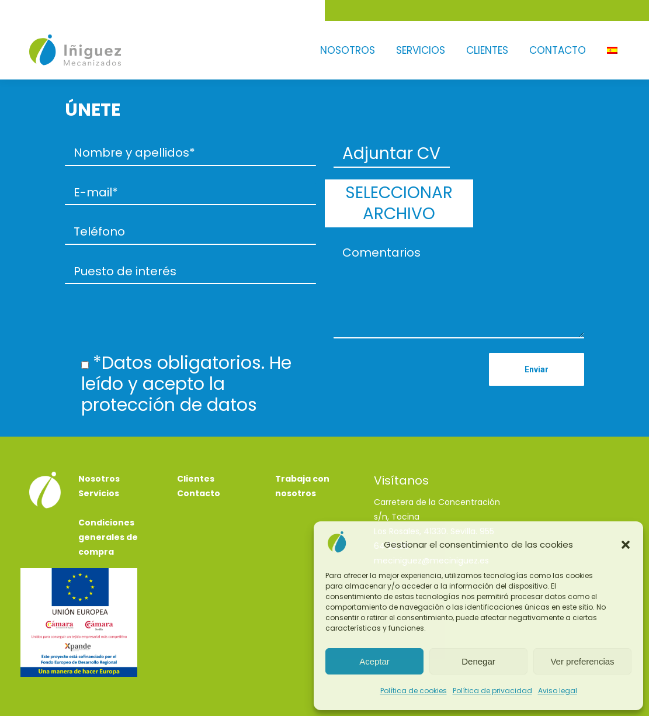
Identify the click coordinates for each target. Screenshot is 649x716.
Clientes (195, 440)
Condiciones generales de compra (108, 498)
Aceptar (374, 661)
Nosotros (99, 440)
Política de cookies (413, 691)
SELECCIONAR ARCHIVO (525, 164)
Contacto (198, 455)
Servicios (98, 455)
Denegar (478, 661)
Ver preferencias (582, 661)
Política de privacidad (492, 691)
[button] (625, 545)
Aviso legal (557, 691)
